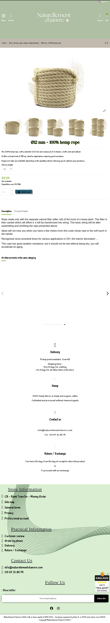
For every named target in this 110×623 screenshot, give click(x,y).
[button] (45, 324)
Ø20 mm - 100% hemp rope (28, 307)
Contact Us (21, 560)
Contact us (55, 419)
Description (6, 211)
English (103, 2)
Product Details (21, 211)
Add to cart (24, 192)
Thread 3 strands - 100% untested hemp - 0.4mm (82, 307)
